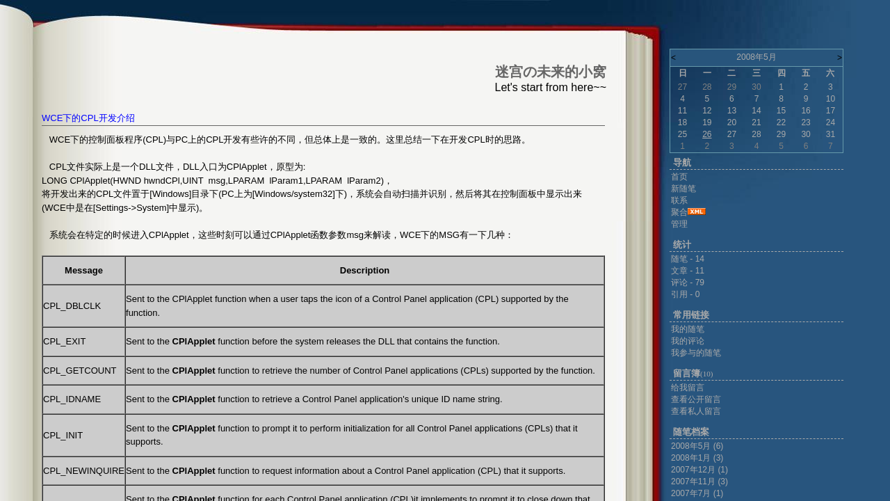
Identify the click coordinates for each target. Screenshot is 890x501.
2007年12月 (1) (699, 470)
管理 (679, 224)
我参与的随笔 (696, 353)
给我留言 (687, 387)
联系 (679, 200)
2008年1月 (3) (697, 458)
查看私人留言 (696, 411)
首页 (679, 177)
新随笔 (683, 188)
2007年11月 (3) (699, 481)
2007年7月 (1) (697, 493)
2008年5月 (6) (697, 446)
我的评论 (687, 341)
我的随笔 (687, 329)
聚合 (679, 212)
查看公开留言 (696, 399)
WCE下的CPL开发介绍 (88, 118)
